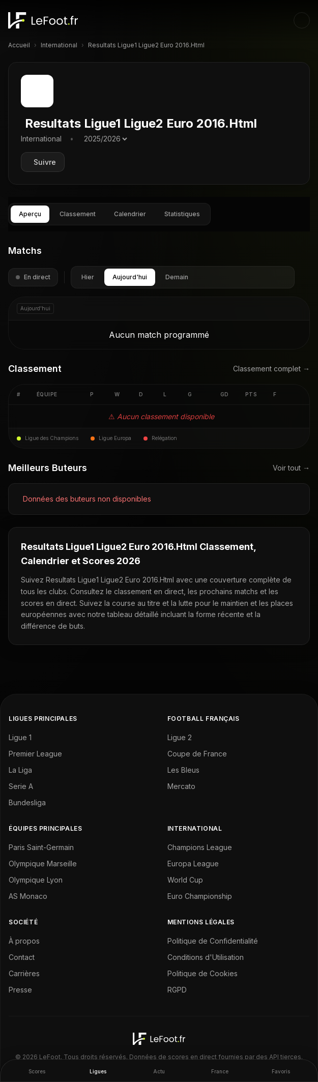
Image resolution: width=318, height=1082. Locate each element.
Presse (20, 989)
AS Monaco (28, 896)
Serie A (21, 786)
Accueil (19, 45)
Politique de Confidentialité (212, 941)
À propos (24, 941)
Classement (78, 214)
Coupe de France (197, 753)
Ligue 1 (20, 737)
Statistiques (182, 214)
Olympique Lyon (36, 879)
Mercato (181, 786)
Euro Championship (199, 896)
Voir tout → (291, 467)
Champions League (199, 847)
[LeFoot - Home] (43, 20)
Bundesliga (27, 802)
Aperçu (30, 214)
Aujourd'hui (129, 277)
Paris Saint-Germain (41, 847)
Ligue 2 (179, 737)
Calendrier (130, 214)
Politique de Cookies (202, 973)
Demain (176, 277)
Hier (87, 277)
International (59, 45)
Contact (22, 957)
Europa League (193, 863)
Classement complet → (271, 368)
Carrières (24, 973)
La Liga (20, 770)
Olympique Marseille (43, 863)
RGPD (177, 989)
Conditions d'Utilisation (205, 957)
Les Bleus (183, 770)
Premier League (35, 753)
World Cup (185, 879)
